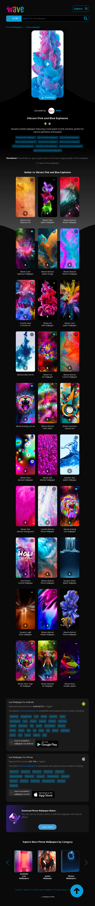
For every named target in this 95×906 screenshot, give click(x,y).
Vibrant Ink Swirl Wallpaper (47, 324)
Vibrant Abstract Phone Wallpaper (47, 582)
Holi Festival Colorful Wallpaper (25, 582)
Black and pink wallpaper (69, 142)
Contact (18, 889)
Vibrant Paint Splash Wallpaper (47, 221)
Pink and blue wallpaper (25, 137)
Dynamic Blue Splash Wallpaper (69, 479)
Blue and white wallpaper (47, 137)
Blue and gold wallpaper (69, 137)
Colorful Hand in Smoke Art (25, 324)
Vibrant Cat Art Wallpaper (47, 375)
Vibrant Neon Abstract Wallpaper (25, 479)
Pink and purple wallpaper (23, 146)
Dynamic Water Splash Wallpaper (69, 582)
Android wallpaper (27, 710)
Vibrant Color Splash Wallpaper (69, 324)
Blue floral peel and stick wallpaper (47, 150)
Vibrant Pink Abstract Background (25, 530)
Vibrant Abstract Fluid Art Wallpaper (69, 272)
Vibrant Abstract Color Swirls (47, 427)
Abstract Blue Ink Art (25, 374)
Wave (54, 110)
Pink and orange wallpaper (46, 146)
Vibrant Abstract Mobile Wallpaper (70, 221)
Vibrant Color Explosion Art (25, 221)
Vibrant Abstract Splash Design (47, 272)
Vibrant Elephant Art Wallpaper (47, 685)
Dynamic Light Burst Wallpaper (25, 633)
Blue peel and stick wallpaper (71, 146)
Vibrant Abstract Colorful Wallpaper (69, 375)
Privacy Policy (60, 889)
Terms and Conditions (43, 889)
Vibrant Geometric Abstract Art (69, 427)
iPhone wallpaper (27, 766)
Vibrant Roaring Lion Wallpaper (70, 530)
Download (47, 97)
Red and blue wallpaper (48, 142)
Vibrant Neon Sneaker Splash (70, 685)
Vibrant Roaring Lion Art (25, 426)
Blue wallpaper (33, 27)
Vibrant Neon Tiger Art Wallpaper (25, 685)
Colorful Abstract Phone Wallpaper (47, 530)
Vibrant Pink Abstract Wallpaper (47, 479)
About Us (28, 889)
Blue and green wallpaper (26, 142)
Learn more (47, 827)
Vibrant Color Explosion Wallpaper (25, 272)
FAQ (70, 889)
